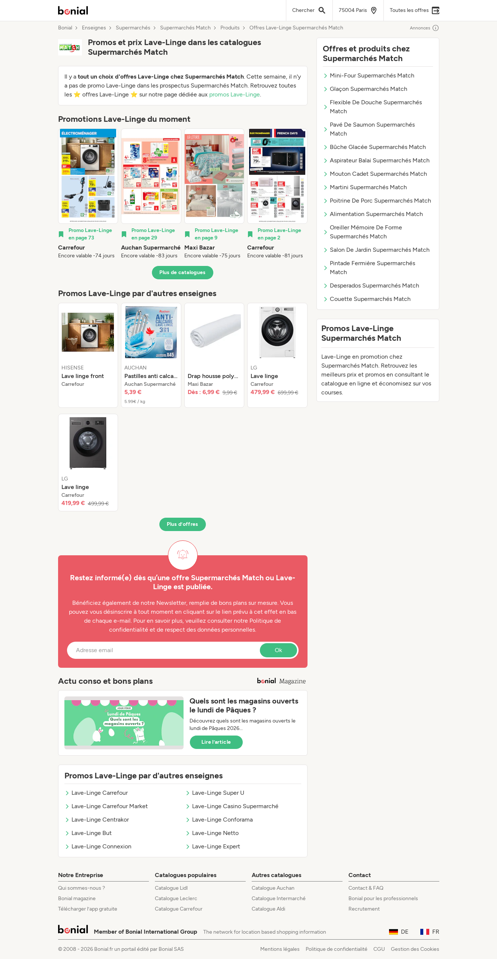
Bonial (65, 28)
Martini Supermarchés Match (365, 187)
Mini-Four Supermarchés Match (368, 75)
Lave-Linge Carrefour (96, 792)
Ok (278, 650)
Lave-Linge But (88, 832)
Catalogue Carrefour (179, 909)
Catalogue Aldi (268, 909)
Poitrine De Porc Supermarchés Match (377, 200)
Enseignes (94, 28)
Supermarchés (133, 28)
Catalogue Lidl (171, 888)
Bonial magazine (77, 898)
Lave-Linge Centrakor (96, 819)
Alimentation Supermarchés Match (373, 213)
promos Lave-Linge (234, 94)
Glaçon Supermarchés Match (365, 88)
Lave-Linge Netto (212, 832)
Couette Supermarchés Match (367, 298)
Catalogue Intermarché (279, 898)
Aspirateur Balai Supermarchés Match (376, 160)
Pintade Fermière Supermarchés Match (369, 268)
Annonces (424, 28)
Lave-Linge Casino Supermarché (231, 806)
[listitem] (88, 194)
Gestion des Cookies (415, 949)
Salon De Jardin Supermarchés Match (376, 249)
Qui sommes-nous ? (81, 888)
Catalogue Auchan (273, 888)
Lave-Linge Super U (214, 792)
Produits (230, 28)
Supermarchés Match (185, 28)
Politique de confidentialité (336, 949)
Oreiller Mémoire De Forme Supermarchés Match (362, 232)
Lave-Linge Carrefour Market (106, 806)
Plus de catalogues (182, 272)
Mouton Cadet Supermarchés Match (375, 173)
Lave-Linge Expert (212, 846)
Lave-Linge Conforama (219, 819)
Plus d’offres (182, 524)
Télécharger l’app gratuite (87, 909)
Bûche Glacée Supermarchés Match (374, 146)
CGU (379, 949)
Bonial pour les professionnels (383, 898)
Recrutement (364, 909)
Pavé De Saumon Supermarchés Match (369, 129)
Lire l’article (216, 742)
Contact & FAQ (365, 888)
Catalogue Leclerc (176, 898)
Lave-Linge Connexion (97, 846)
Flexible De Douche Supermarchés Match (372, 107)
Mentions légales (280, 949)
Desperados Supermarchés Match (371, 285)
